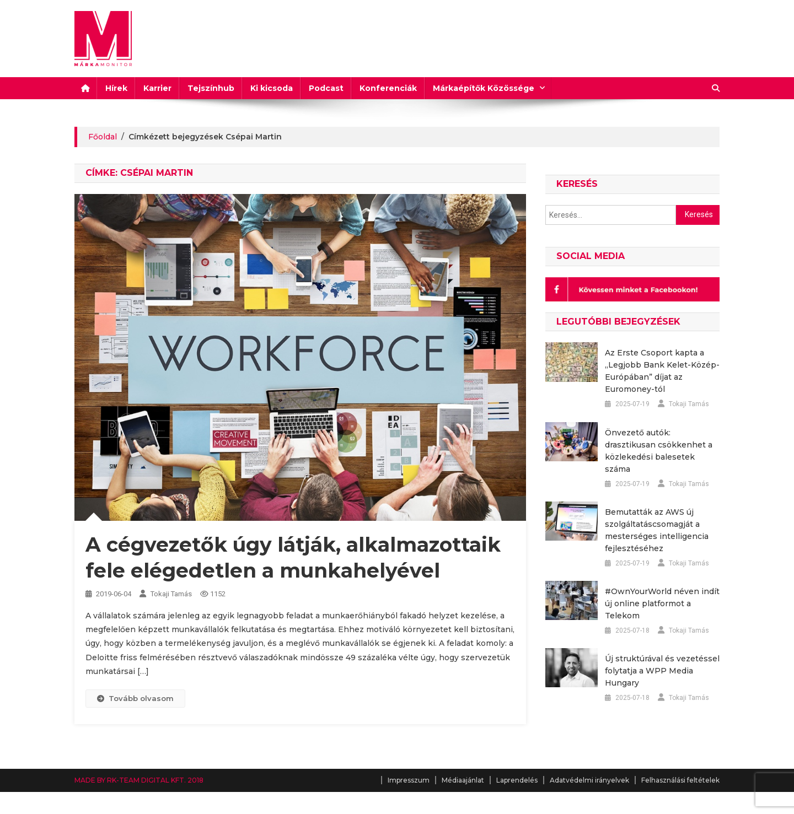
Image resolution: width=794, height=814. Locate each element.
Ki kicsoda (271, 88)
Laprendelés (517, 780)
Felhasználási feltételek (680, 780)
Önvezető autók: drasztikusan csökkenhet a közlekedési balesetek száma (658, 451)
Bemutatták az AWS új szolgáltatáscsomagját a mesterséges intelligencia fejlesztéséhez (657, 530)
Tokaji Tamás (171, 594)
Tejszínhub (210, 88)
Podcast (326, 88)
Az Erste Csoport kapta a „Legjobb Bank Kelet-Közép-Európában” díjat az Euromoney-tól (662, 371)
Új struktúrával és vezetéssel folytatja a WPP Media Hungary (662, 671)
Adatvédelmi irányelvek (589, 780)
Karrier (157, 88)
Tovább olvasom (135, 698)
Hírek (116, 88)
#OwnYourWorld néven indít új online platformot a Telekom (662, 603)
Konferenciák (388, 88)
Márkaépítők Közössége (483, 88)
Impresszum (409, 780)
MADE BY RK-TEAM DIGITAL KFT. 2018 (138, 780)
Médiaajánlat (463, 780)
